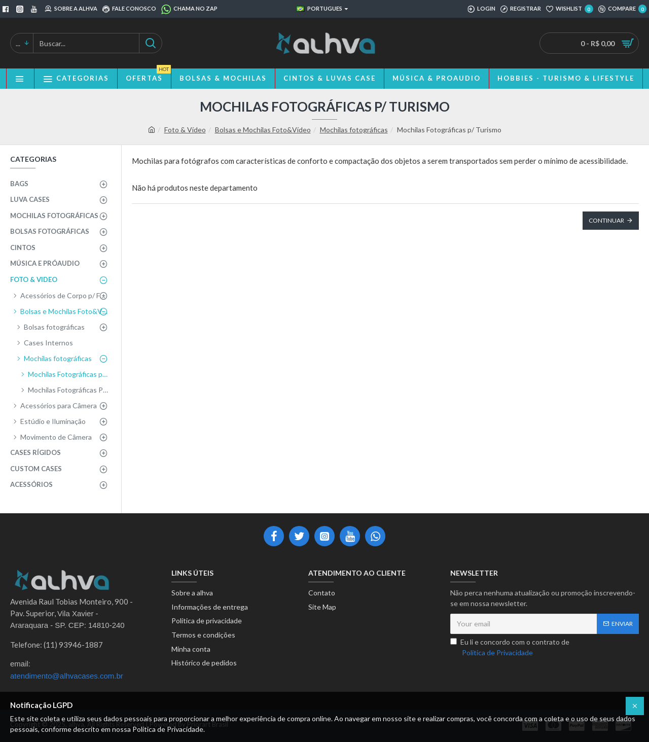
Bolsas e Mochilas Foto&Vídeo (263, 129)
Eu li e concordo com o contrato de (509, 648)
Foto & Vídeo (185, 129)
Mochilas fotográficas (354, 129)
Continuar (606, 220)
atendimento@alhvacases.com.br (66, 676)
